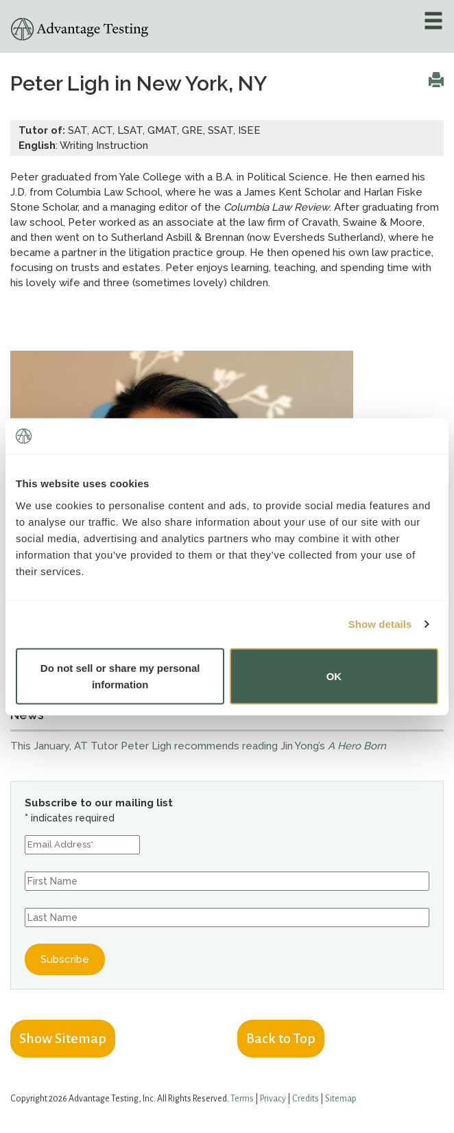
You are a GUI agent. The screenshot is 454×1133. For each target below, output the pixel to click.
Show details (380, 624)
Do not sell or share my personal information (120, 676)
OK (334, 675)
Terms (242, 1098)
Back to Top (280, 1038)
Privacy (273, 1098)
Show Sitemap (62, 1038)
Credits (305, 1098)
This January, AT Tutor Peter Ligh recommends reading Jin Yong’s (198, 746)
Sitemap (341, 1098)
